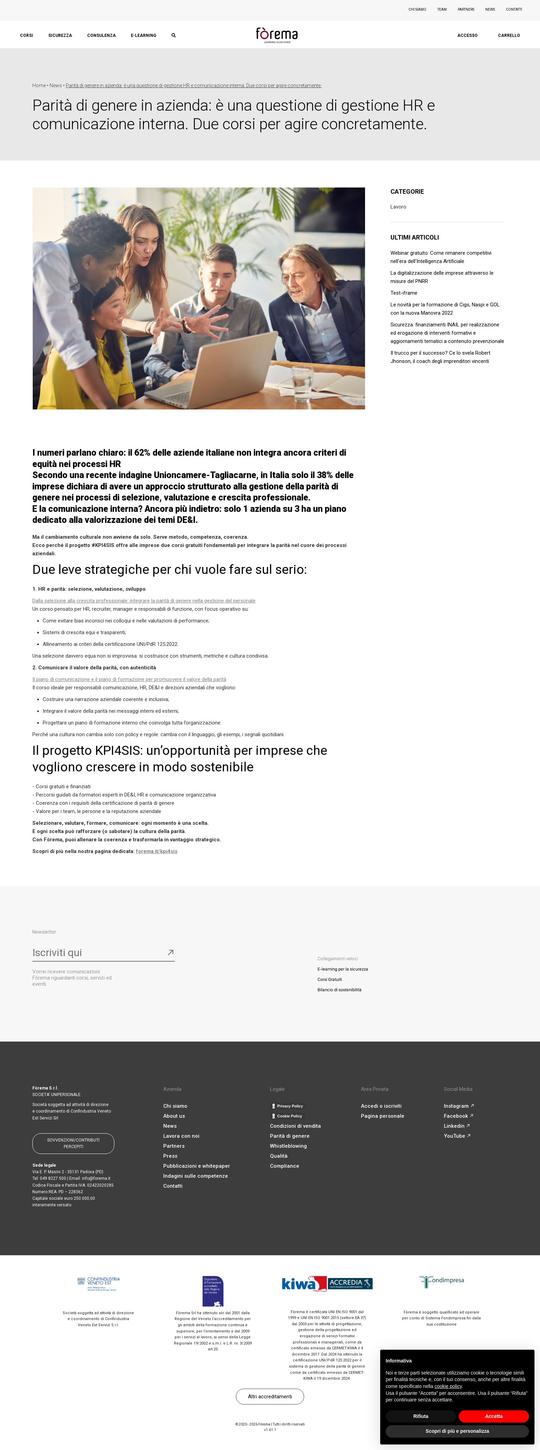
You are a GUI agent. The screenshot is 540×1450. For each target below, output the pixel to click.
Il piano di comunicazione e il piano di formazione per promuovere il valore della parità (129, 679)
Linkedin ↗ (457, 1126)
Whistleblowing (288, 1146)
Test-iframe (404, 293)
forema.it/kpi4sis (156, 851)
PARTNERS (466, 9)
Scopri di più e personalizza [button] (457, 1431)
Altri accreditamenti (270, 1396)
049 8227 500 (53, 1178)
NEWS (490, 9)
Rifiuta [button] (420, 1416)
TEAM (442, 9)
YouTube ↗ (457, 1136)
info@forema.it (96, 1178)
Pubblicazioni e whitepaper (196, 1166)
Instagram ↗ (459, 1106)
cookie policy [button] (448, 1386)
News (170, 1126)
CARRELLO (509, 35)
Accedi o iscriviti (381, 1106)
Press (170, 1156)
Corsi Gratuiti (330, 979)
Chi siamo (175, 1106)
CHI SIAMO (417, 9)
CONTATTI (514, 9)
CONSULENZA (101, 35)
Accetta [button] (494, 1416)
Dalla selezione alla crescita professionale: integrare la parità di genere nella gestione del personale (144, 601)
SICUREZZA (60, 35)
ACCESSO (467, 35)
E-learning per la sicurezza (343, 969)
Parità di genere (290, 1136)
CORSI (26, 35)
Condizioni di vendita (295, 1126)
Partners (174, 1146)
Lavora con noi (181, 1136)
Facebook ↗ (459, 1116)
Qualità (279, 1156)
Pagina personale (382, 1116)
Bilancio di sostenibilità (340, 989)
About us (174, 1116)
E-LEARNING (143, 35)
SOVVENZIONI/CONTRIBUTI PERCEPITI (73, 1143)
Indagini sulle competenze (195, 1176)
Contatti (173, 1186)
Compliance (284, 1166)
